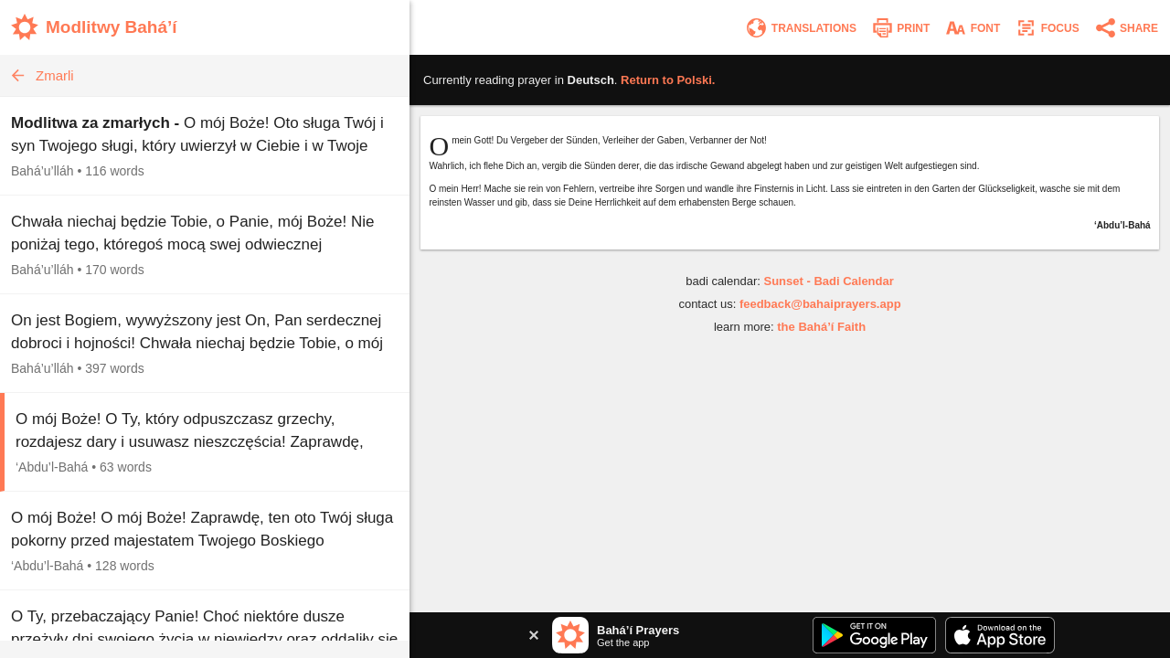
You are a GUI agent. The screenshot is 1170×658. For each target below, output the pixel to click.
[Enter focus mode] (1046, 28)
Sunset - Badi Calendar (828, 281)
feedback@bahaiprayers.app (820, 304)
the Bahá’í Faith (821, 327)
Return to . (668, 80)
